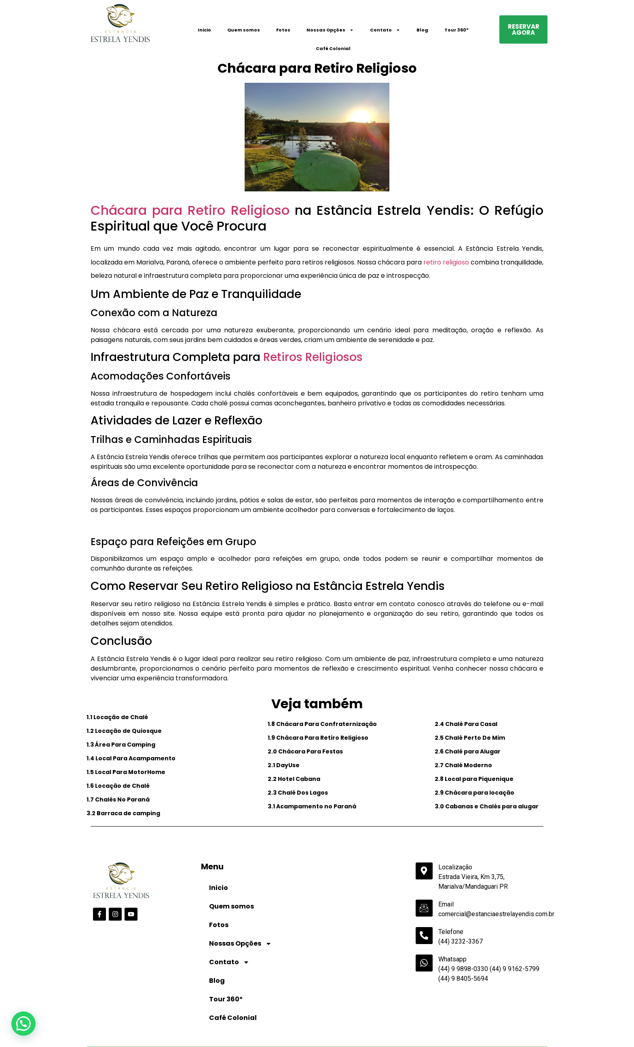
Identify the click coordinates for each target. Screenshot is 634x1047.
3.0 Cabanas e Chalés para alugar (487, 806)
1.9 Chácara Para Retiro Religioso (318, 738)
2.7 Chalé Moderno (463, 765)
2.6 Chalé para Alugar (468, 751)
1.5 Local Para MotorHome (126, 772)
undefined (277, 1036)
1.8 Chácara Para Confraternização (322, 724)
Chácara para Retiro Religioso (190, 210)
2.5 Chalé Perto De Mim (470, 738)
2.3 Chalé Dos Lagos (298, 793)
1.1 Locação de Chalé (117, 717)
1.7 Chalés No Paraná (118, 799)
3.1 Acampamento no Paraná (312, 806)
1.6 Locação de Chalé (118, 786)
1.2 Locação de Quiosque (124, 731)
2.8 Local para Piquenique (474, 779)
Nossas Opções (330, 30)
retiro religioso (446, 262)
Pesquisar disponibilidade (508, 1035)
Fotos (283, 30)
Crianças (328, 1022)
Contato (385, 30)
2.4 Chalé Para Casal (466, 724)
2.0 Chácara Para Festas (305, 751)
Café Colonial (333, 48)
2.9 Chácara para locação (474, 793)
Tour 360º (456, 30)
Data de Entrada (109, 1022)
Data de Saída (183, 1022)
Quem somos (243, 30)
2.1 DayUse (284, 765)
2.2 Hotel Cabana (294, 779)
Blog (422, 30)
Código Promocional (419, 1022)
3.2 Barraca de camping (123, 813)
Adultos (251, 1022)
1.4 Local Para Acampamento (131, 758)
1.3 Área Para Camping (121, 745)
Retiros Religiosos (313, 357)
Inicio (204, 30)
